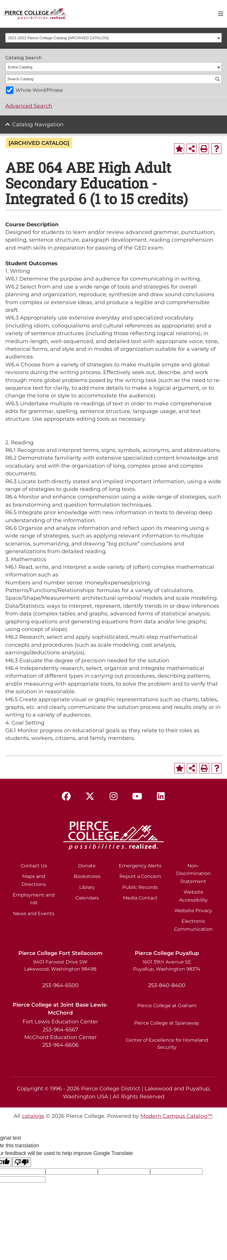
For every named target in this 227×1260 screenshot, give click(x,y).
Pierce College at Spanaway (166, 1023)
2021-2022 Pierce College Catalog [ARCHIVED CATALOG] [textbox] (58, 38)
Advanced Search (28, 106)
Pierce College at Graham (167, 1005)
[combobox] (113, 37)
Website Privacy (193, 910)
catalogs (33, 1116)
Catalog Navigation (38, 124)
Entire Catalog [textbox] (20, 67)
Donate (87, 866)
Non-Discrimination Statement (193, 873)
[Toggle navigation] (221, 14)
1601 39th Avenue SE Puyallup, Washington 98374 (166, 965)
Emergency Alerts (140, 866)
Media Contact (140, 898)
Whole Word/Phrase (39, 90)
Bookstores (87, 876)
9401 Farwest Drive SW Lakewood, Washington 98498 (60, 965)
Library (87, 887)
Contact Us (34, 866)
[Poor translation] (21, 1162)
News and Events (33, 913)
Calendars (87, 898)
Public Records (140, 887)
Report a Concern (140, 876)
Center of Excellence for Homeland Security (167, 1043)
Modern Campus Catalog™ (176, 1116)
